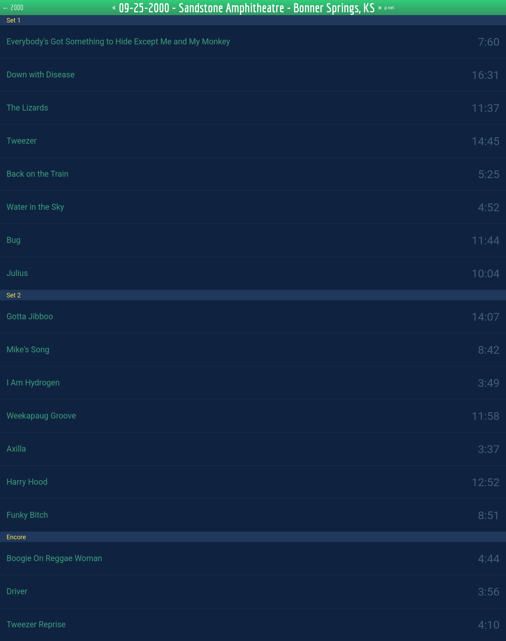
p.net (389, 7)
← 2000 (13, 7)
